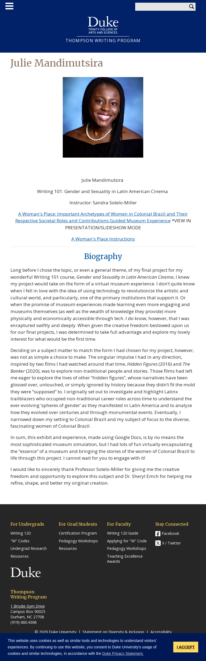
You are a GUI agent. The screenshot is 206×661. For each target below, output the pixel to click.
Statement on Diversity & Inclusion (113, 631)
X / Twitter (171, 543)
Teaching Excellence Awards (125, 559)
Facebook (170, 533)
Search (191, 7)
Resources (19, 556)
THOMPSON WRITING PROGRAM (103, 40)
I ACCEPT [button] (186, 647)
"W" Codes (20, 541)
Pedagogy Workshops (78, 541)
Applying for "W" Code (127, 541)
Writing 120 (20, 533)
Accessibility (161, 631)
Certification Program (78, 533)
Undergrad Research (28, 548)
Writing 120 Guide (122, 533)
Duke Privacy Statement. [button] (123, 653)
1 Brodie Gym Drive (27, 606)
